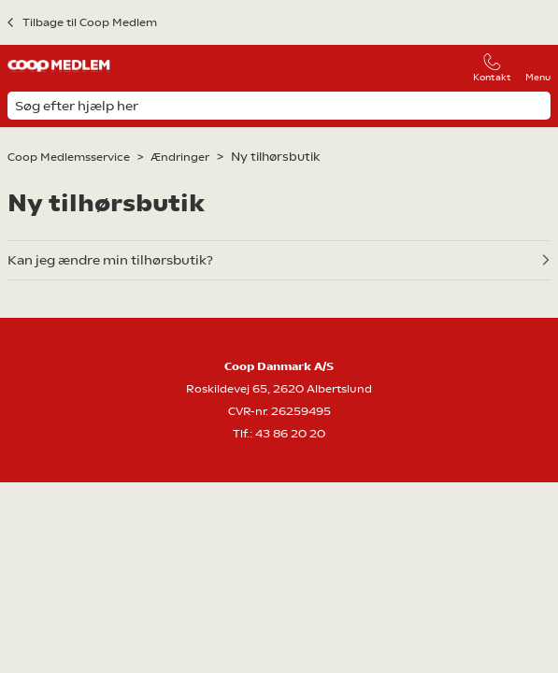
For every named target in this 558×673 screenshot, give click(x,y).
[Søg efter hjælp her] (279, 106)
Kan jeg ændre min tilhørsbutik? (110, 259)
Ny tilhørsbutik (275, 157)
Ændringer (179, 157)
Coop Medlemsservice (68, 157)
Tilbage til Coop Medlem (89, 22)
